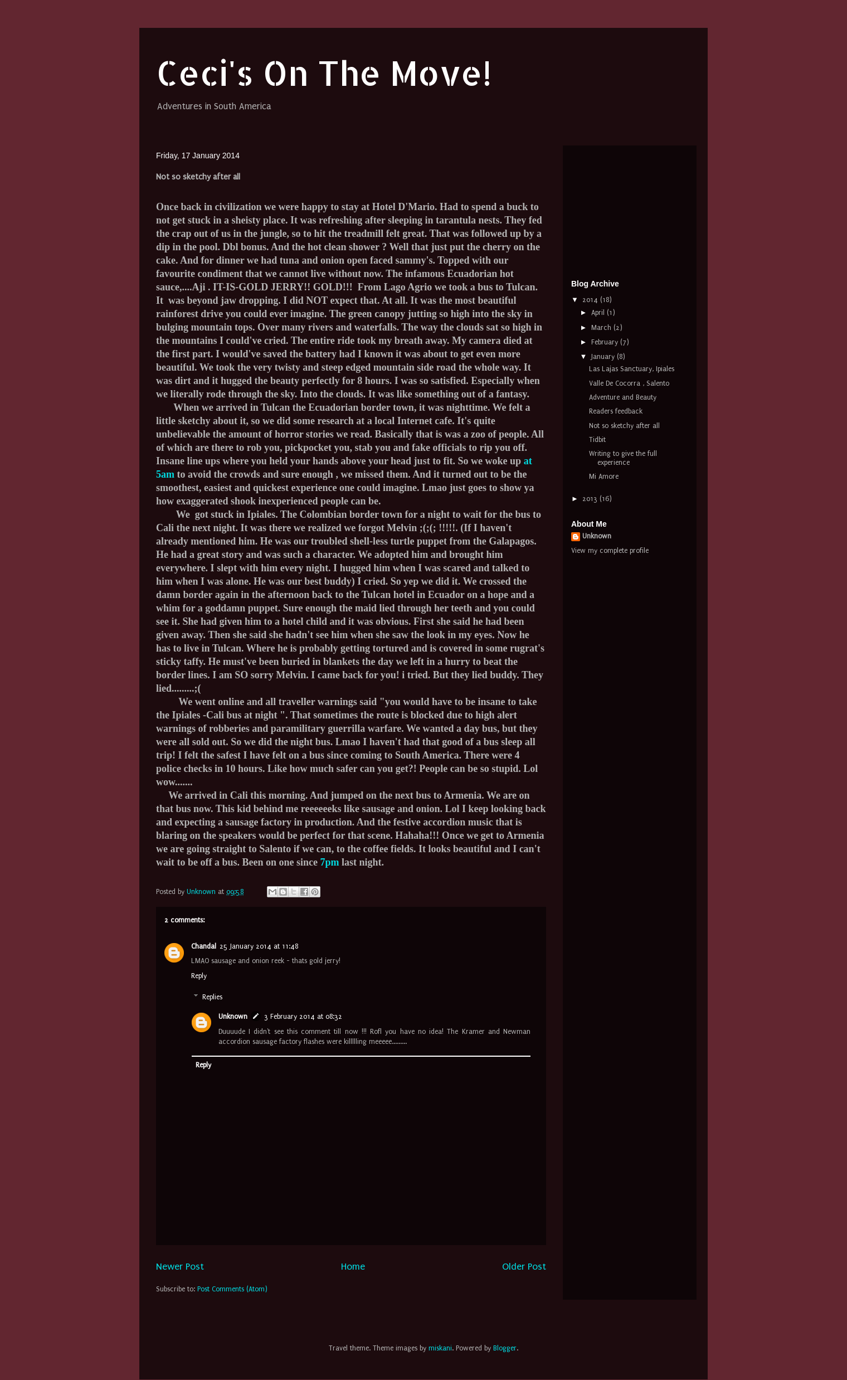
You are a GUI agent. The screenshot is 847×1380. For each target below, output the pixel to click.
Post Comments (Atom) (232, 1289)
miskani (440, 1348)
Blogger (505, 1348)
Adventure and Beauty (622, 397)
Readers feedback (615, 411)
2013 (591, 499)
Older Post (524, 1266)
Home (353, 1266)
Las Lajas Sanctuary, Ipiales (631, 369)
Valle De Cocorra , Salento (629, 383)
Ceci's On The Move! (323, 72)
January (604, 357)
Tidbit (597, 440)
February (605, 342)
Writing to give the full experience (623, 458)
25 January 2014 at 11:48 (259, 946)
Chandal (203, 946)
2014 (591, 300)
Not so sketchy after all (624, 426)
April (599, 313)
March (602, 328)
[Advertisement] (627, 209)
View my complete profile (610, 551)
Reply (199, 976)
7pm (329, 862)
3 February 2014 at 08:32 (303, 1017)
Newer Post (180, 1266)
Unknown (232, 1017)
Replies (212, 997)
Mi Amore (604, 476)
